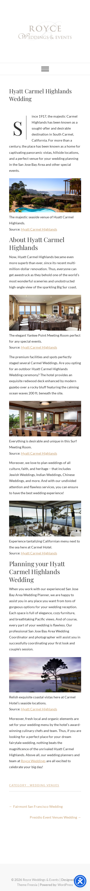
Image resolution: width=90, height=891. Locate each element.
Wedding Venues (44, 785)
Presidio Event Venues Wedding (55, 817)
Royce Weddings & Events (41, 880)
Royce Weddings (33, 761)
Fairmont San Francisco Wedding (36, 806)
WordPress (65, 885)
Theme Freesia (27, 885)
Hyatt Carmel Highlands (39, 229)
